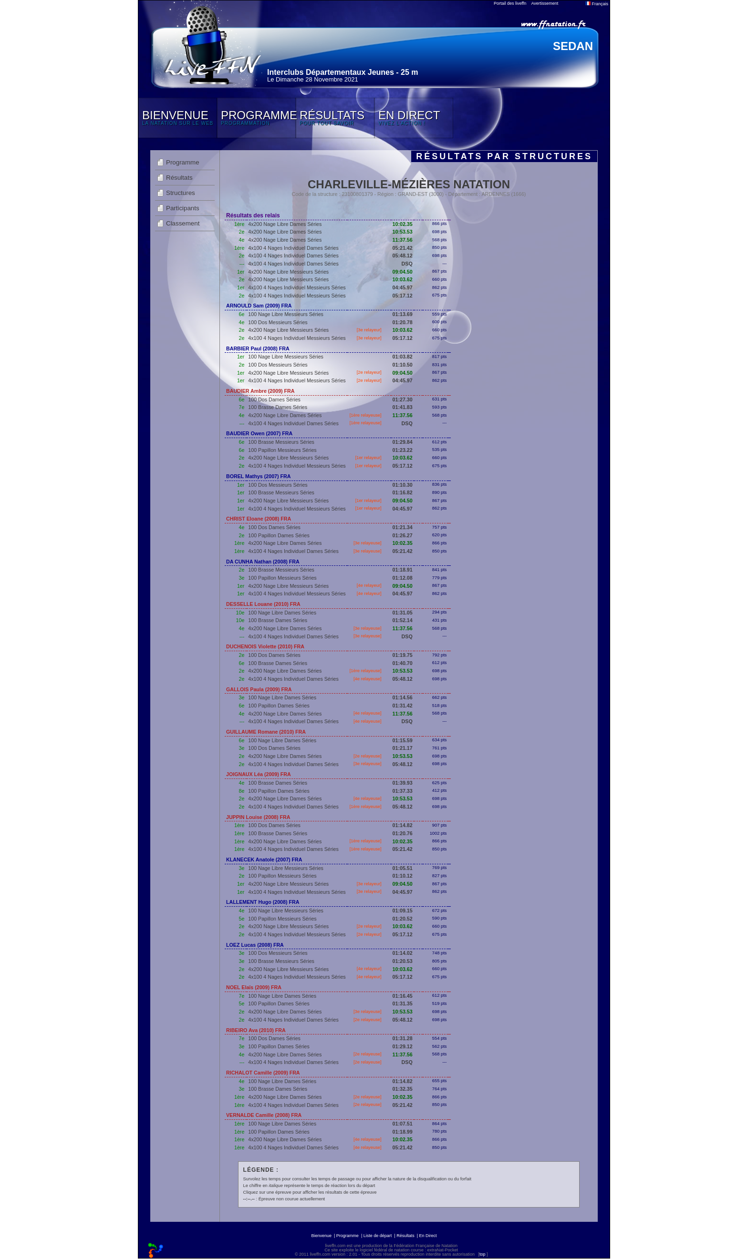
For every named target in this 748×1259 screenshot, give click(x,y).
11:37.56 (403, 240)
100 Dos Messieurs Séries (277, 322)
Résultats (179, 177)
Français (596, 3)
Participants (182, 208)
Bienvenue (321, 1235)
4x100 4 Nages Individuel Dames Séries (293, 248)
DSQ (407, 263)
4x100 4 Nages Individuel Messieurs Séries (296, 287)
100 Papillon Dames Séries (279, 535)
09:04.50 (403, 272)
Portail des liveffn (510, 3)
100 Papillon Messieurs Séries (282, 450)
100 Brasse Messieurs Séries (281, 442)
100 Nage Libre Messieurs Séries (285, 314)
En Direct (428, 1235)
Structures (180, 192)
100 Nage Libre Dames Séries (282, 612)
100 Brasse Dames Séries (277, 407)
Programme (182, 162)
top (482, 1254)
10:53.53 (403, 232)
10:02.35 (403, 224)
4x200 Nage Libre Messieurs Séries (288, 272)
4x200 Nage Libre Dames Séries (285, 224)
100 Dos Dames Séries (274, 399)
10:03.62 (403, 279)
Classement (182, 223)
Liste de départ (378, 1235)
